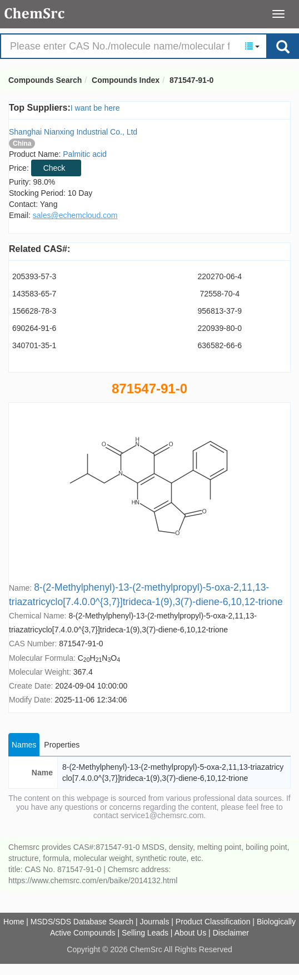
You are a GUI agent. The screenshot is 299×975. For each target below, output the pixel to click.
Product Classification (213, 921)
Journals (154, 921)
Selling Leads (145, 932)
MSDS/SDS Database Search (82, 921)
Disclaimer (231, 932)
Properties (61, 744)
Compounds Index (126, 80)
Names (24, 744)
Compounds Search (34, 13)
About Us (191, 932)
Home (13, 921)
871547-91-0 (191, 80)
